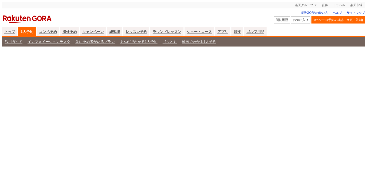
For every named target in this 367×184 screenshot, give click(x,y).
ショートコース (199, 32)
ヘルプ (337, 13)
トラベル (339, 5)
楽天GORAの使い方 (314, 13)
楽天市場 (356, 5)
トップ (9, 32)
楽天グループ (304, 5)
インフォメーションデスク (49, 42)
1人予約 (27, 32)
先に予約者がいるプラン (95, 42)
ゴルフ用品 (255, 32)
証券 (325, 5)
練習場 (114, 32)
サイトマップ (356, 13)
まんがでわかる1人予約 (139, 42)
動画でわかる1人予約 (199, 42)
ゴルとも (170, 42)
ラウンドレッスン (167, 32)
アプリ (222, 32)
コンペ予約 (48, 32)
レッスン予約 (136, 32)
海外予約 (69, 32)
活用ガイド (13, 42)
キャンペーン (93, 32)
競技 (237, 32)
